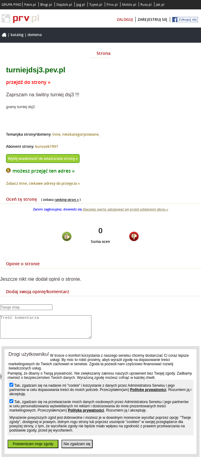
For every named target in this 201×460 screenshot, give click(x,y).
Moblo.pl (129, 4)
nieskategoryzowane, (81, 134)
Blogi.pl (46, 4)
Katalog (17, 34)
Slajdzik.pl (64, 4)
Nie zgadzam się (77, 444)
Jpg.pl (80, 4)
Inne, (57, 134)
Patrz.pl (30, 4)
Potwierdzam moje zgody (33, 444)
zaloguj (125, 19)
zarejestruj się (152, 19)
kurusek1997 (46, 146)
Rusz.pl (146, 4)
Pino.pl (112, 4)
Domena (35, 34)
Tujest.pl (95, 4)
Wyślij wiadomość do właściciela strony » (43, 158)
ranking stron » (66, 199)
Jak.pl (160, 4)
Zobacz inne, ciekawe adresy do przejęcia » (43, 183)
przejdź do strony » (28, 82)
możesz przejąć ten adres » (43, 170)
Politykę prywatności (148, 390)
